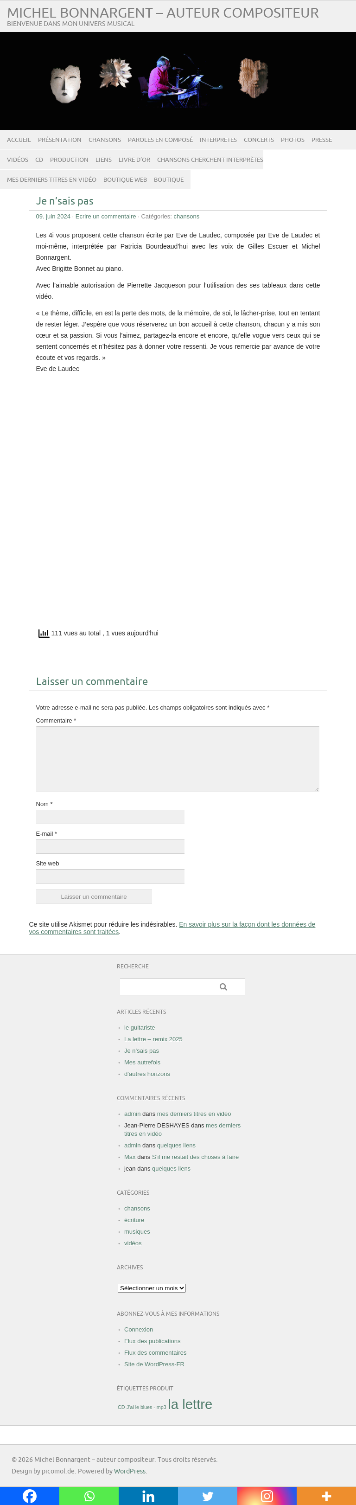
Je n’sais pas (65, 201)
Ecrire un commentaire (106, 216)
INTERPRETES (218, 140)
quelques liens (176, 1145)
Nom (44, 804)
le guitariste (139, 1027)
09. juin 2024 (53, 216)
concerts (259, 140)
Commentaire (56, 720)
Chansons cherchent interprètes (210, 160)
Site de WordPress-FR (154, 1364)
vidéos (17, 160)
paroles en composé (160, 140)
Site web (47, 863)
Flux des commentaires (155, 1352)
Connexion (138, 1329)
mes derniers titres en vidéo (51, 180)
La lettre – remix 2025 (153, 1039)
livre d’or (134, 160)
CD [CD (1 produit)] (121, 1407)
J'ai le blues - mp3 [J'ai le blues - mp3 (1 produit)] (146, 1407)
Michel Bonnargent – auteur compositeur (163, 13)
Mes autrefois (142, 1062)
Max (130, 1156)
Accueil (19, 140)
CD (39, 160)
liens (103, 160)
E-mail (46, 833)
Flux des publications (152, 1341)
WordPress (130, 1471)
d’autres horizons (147, 1073)
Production (69, 160)
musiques (137, 1231)
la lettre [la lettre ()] (190, 1404)
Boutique (169, 180)
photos (293, 140)
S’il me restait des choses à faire (195, 1156)
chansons (105, 140)
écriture (134, 1220)
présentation (60, 140)
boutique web (125, 180)
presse (322, 140)
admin (132, 1113)
